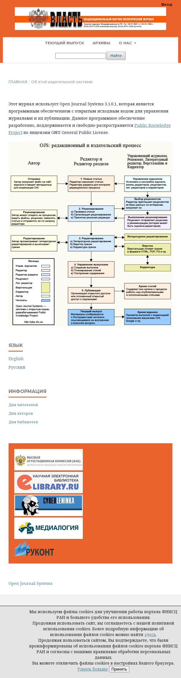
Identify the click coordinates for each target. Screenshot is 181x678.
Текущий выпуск (64, 43)
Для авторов (21, 413)
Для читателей (23, 404)
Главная (18, 81)
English (16, 358)
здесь (150, 634)
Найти (116, 55)
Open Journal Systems (31, 583)
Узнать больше (92, 669)
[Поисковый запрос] (80, 56)
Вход (166, 4)
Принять (119, 669)
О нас (126, 43)
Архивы (101, 43)
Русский (17, 367)
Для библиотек (23, 421)
